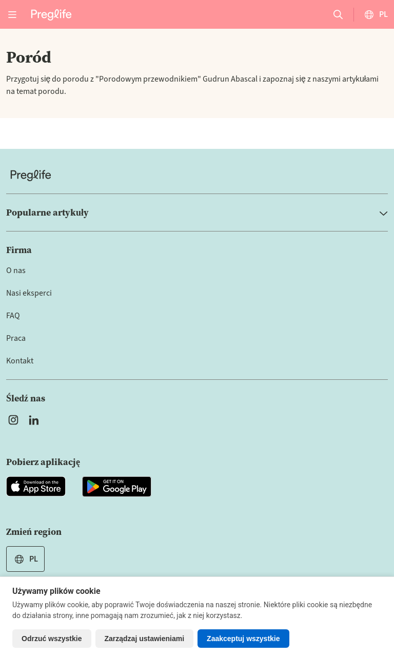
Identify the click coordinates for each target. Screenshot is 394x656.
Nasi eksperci (29, 293)
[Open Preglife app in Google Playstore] (116, 486)
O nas (16, 270)
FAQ (13, 315)
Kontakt (19, 360)
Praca (16, 338)
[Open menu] (12, 14)
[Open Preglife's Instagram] (13, 420)
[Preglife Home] (51, 14)
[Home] (197, 175)
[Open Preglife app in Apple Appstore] (36, 486)
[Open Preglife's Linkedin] (36, 420)
